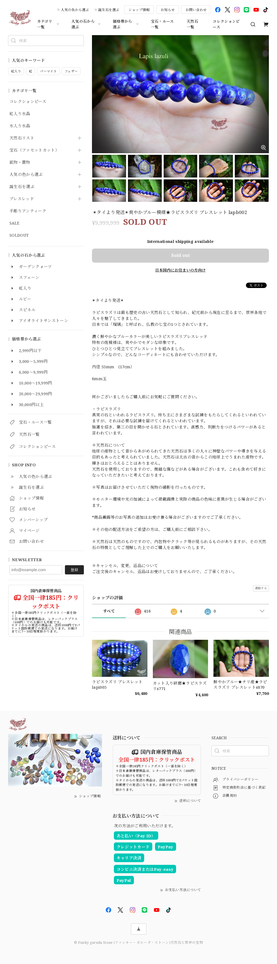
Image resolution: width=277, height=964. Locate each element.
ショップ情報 (139, 9)
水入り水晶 (19, 125)
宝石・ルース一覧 (162, 24)
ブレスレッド (21, 198)
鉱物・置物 (19, 162)
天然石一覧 (192, 24)
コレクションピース (226, 24)
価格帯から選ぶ (126, 24)
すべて (109, 611)
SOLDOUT (19, 235)
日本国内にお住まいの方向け (180, 270)
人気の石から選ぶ (86, 24)
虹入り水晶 (19, 113)
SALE (14, 223)
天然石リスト (21, 138)
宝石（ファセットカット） (34, 150)
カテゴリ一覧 (49, 24)
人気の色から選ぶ (75, 9)
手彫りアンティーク (27, 211)
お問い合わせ (196, 9)
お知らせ (168, 9)
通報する (261, 588)
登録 (74, 569)
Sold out (180, 255)
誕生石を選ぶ (108, 9)
